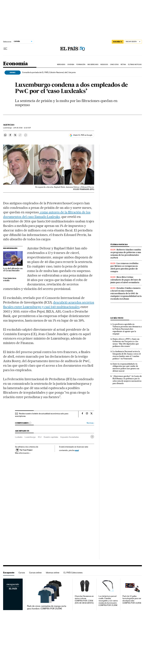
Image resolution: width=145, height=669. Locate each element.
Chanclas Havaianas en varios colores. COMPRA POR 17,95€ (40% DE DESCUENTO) (84, 599)
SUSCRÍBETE (117, 42)
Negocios (104, 64)
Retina (123, 64)
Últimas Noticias (134, 64)
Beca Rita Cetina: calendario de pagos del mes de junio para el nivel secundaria (125, 280)
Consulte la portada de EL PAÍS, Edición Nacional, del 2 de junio (49, 72)
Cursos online (35, 572)
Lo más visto (116, 318)
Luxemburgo (30, 437)
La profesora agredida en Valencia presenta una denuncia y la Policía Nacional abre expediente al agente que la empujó (127, 329)
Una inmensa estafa (9, 279)
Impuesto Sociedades (69, 437)
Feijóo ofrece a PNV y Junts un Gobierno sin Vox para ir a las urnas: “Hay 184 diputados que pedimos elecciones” (126, 342)
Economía (15, 64)
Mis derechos (93, 64)
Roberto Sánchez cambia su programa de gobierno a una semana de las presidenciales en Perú (125, 253)
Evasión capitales (51, 437)
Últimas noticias (119, 244)
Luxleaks (18, 437)
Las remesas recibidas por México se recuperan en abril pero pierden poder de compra (124, 267)
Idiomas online (52, 572)
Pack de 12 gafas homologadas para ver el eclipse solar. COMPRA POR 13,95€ (131, 599)
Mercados (61, 64)
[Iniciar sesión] (133, 42)
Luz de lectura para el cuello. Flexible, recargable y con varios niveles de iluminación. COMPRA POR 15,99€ (108, 600)
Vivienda (70, 64)
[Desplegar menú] (5, 48)
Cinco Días (114, 64)
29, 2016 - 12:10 (22, 128)
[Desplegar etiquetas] (92, 437)
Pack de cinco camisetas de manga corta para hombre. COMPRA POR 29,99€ (46, 607)
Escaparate (8, 572)
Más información (22, 453)
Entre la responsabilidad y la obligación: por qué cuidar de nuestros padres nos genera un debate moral (126, 367)
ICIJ (39, 437)
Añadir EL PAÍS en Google (82, 135)
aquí (77, 450)
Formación (80, 64)
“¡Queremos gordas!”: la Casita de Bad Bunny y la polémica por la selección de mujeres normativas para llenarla (127, 379)
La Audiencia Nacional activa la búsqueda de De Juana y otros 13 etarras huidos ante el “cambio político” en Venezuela (127, 355)
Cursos (22, 572)
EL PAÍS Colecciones (73, 572)
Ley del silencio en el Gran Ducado (13, 270)
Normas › (90, 423)
